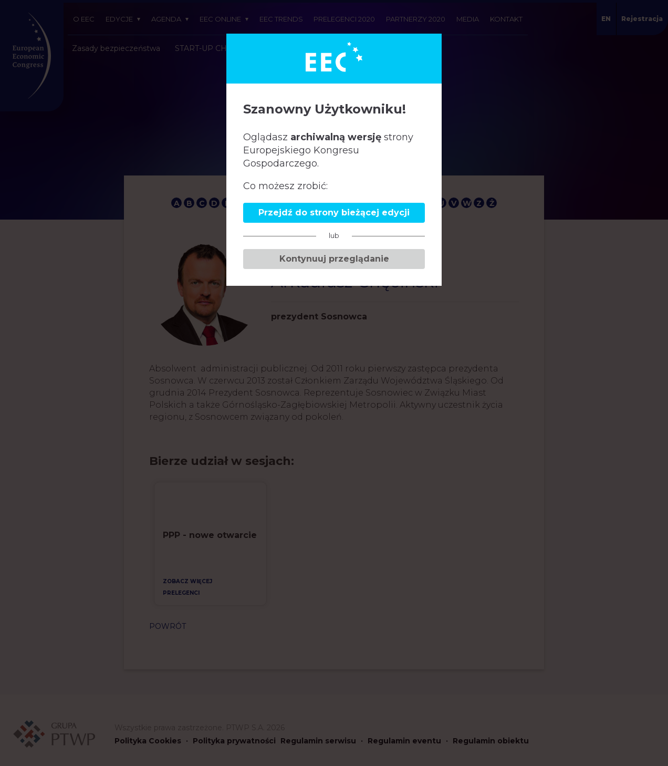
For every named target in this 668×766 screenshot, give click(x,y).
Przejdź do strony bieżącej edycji (334, 213)
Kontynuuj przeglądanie (334, 259)
